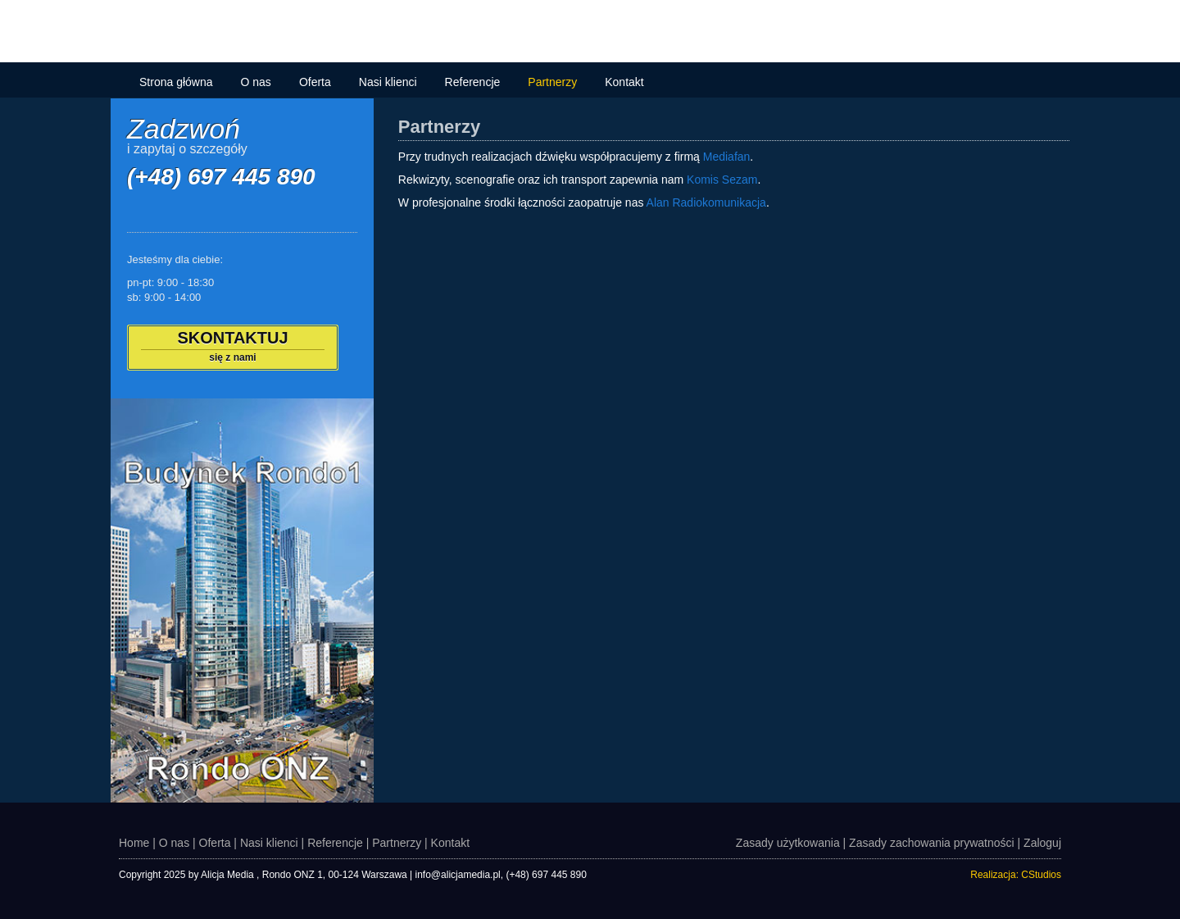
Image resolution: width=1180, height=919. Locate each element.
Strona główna (176, 82)
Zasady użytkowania (788, 842)
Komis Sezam (722, 179)
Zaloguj (1042, 842)
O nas (256, 82)
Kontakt (624, 82)
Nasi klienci (388, 82)
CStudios (1041, 874)
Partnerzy (552, 82)
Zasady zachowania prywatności (931, 842)
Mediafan (727, 156)
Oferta (315, 82)
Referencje (473, 82)
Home (134, 842)
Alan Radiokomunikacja (706, 202)
